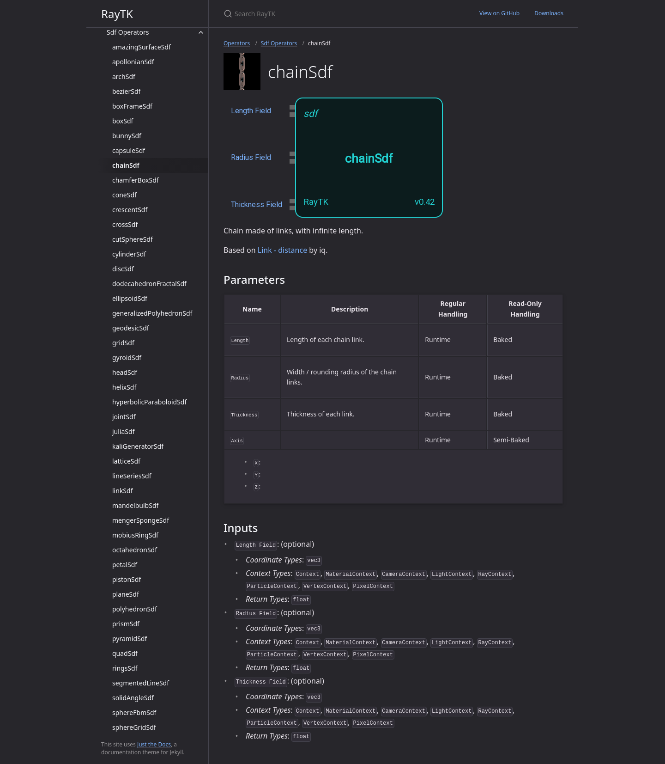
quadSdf (125, 653)
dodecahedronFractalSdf (149, 283)
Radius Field (251, 157)
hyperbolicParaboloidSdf (149, 401)
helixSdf (124, 387)
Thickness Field (256, 204)
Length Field (251, 110)
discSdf (123, 268)
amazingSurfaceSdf (141, 47)
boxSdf (122, 120)
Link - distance (282, 250)
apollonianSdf (133, 61)
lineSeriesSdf (131, 475)
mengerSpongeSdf (140, 520)
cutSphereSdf (132, 239)
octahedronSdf (134, 549)
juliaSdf (123, 431)
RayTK (117, 13)
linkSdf (122, 490)
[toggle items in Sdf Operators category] (200, 32)
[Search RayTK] (332, 13)
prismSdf (125, 623)
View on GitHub (499, 13)
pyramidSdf (129, 638)
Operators (237, 43)
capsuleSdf (128, 150)
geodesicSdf (130, 328)
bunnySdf (126, 135)
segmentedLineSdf (140, 682)
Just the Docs (154, 744)
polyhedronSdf (134, 609)
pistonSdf (126, 579)
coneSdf (124, 194)
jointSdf (124, 416)
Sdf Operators (128, 32)
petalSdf (124, 564)
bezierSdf (126, 91)
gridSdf (123, 342)
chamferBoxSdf (135, 180)
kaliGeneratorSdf (137, 446)
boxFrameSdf (132, 106)
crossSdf (125, 224)
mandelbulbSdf (135, 505)
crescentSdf (129, 209)
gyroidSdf (126, 357)
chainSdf (125, 165)
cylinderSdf (129, 254)
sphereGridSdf (134, 727)
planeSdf (125, 594)
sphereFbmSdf (134, 712)
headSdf (124, 372)
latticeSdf (126, 461)
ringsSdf (124, 668)
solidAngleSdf (133, 697)
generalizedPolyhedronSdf (152, 313)
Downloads (548, 13)
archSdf (123, 76)
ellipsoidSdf (129, 298)
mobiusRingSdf (135, 535)
